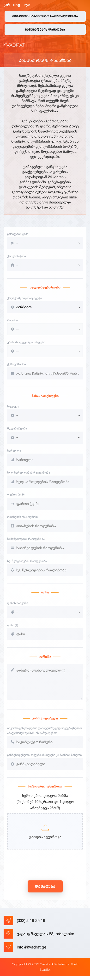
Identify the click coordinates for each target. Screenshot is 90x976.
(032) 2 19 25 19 (24, 920)
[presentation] (43, 870)
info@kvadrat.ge (25, 947)
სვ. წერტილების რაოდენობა (27, 565)
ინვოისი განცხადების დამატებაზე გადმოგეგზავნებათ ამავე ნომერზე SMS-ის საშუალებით (44, 734)
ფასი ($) (12, 629)
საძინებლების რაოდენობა (26, 543)
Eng (16, 5)
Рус (27, 5)
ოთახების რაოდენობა (22, 521)
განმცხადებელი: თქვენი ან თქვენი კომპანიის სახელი (44, 759)
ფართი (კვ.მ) (15, 499)
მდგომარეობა (17, 432)
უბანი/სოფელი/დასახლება (26, 346)
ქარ (7, 5)
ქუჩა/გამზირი (16, 368)
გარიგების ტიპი (17, 238)
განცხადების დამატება (45, 29)
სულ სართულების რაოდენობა (28, 476)
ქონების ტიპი (16, 260)
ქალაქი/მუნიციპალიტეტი (24, 302)
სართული (14, 454)
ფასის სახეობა (17, 607)
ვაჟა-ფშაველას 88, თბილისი (39, 934)
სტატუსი (13, 410)
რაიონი (12, 324)
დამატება (45, 890)
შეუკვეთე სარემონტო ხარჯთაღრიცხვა (45, 16)
